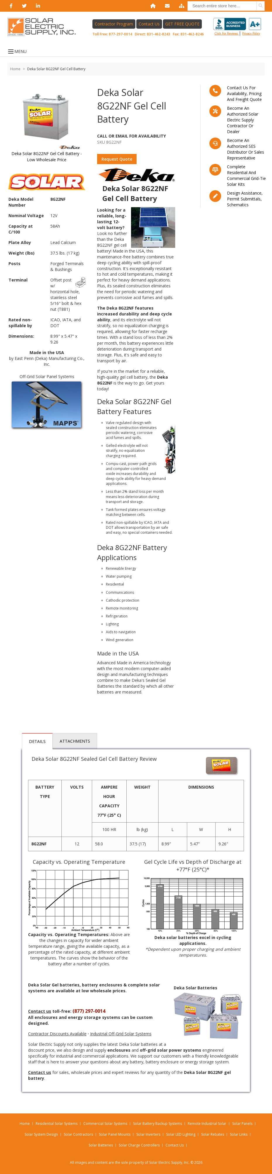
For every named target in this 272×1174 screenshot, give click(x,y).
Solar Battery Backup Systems (157, 1123)
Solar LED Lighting (180, 1134)
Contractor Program (114, 24)
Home (15, 68)
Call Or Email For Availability (131, 136)
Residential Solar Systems (57, 1123)
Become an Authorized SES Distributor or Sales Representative (245, 149)
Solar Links (238, 1134)
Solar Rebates (212, 1134)
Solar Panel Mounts (114, 1134)
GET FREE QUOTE (182, 24)
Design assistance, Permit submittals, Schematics (245, 198)
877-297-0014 (120, 34)
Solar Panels (242, 1123)
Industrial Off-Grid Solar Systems (121, 1033)
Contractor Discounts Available (57, 1033)
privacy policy (251, 33)
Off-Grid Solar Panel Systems (47, 376)
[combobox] (226, 6)
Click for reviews (237, 26)
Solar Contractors (78, 1134)
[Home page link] (44, 27)
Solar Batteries (101, 1145)
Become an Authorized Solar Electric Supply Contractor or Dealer (242, 119)
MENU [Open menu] (17, 51)
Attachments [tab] (75, 741)
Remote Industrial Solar (207, 1123)
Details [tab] (37, 741)
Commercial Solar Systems (105, 1123)
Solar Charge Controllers (139, 1145)
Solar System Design (41, 1134)
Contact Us (149, 24)
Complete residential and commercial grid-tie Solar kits (246, 175)
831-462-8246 (192, 34)
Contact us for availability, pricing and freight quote (244, 93)
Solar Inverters (148, 1134)
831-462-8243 (158, 34)
